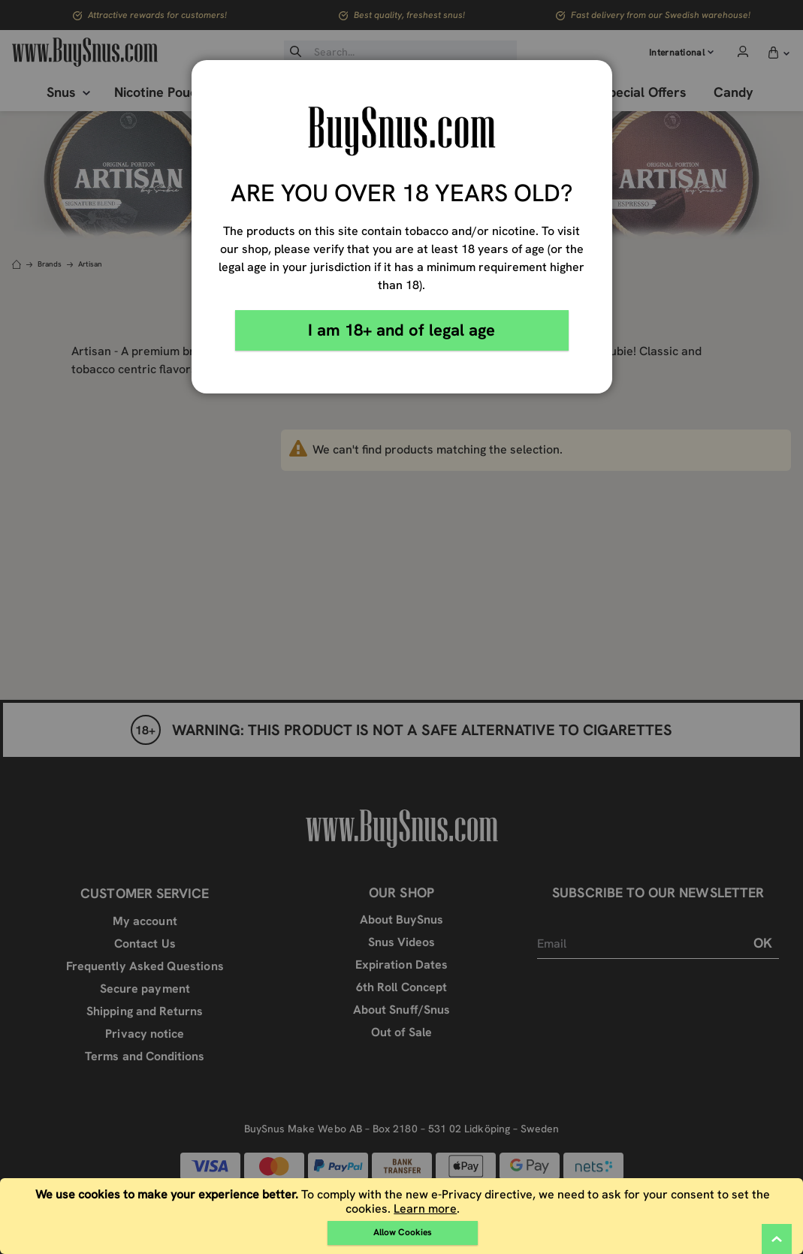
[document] (403, 1216)
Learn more (425, 1208)
